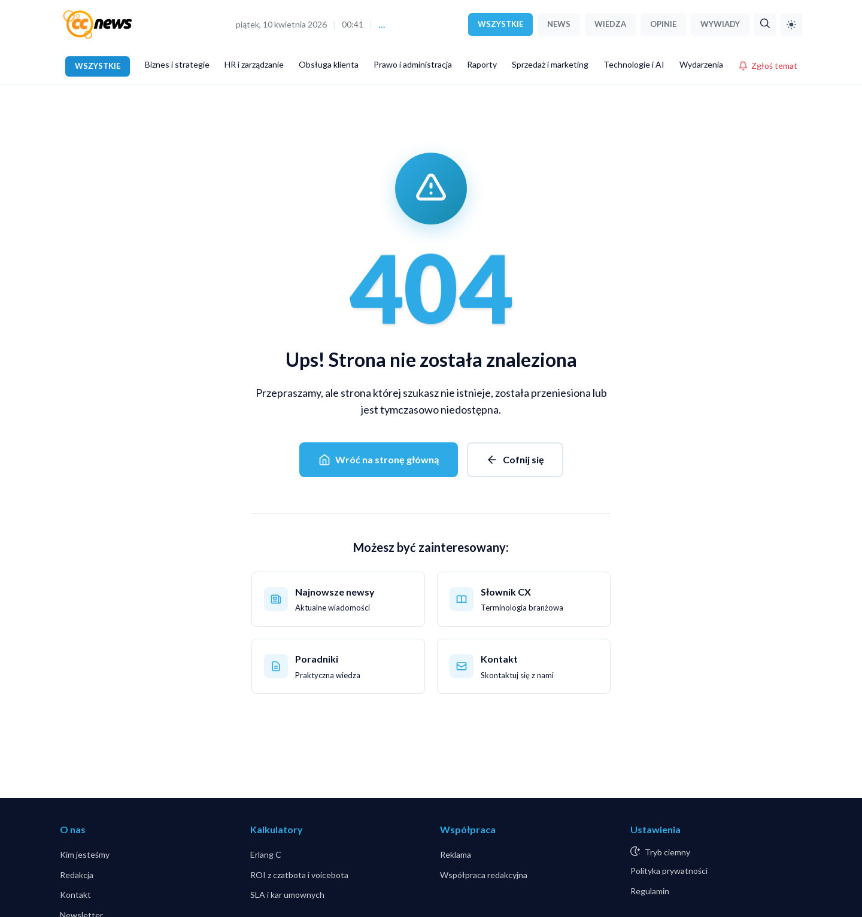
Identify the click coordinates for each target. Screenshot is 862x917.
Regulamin (649, 891)
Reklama (455, 854)
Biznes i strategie (177, 64)
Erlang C (265, 854)
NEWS (558, 24)
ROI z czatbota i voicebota (299, 875)
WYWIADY (720, 24)
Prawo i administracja (413, 64)
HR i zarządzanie (254, 64)
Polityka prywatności (669, 871)
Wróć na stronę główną (378, 460)
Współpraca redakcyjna (483, 875)
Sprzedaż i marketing (550, 64)
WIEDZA (610, 24)
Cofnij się (515, 460)
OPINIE (663, 24)
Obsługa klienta (329, 64)
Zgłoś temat (767, 65)
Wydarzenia (701, 64)
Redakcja (76, 875)
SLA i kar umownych (287, 894)
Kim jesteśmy (85, 854)
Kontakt (75, 894)
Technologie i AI (633, 64)
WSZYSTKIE (500, 24)
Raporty (482, 64)
